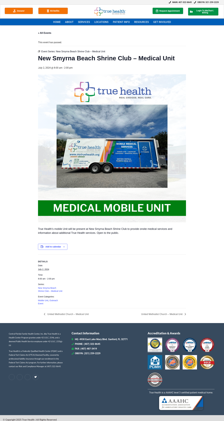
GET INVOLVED (162, 21)
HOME (57, 21)
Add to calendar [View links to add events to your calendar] (53, 247)
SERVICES (84, 21)
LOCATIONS (101, 21)
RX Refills (53, 11)
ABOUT (69, 21)
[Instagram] (28, 377)
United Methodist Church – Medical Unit (68, 314)
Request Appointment (168, 11)
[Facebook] (12, 377)
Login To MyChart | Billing (202, 11)
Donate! (19, 11)
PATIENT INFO (121, 21)
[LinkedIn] (20, 377)
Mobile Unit (43, 300)
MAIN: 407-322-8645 (180, 2)
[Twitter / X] (35, 377)
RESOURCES (141, 21)
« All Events (44, 33)
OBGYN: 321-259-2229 (206, 2)
